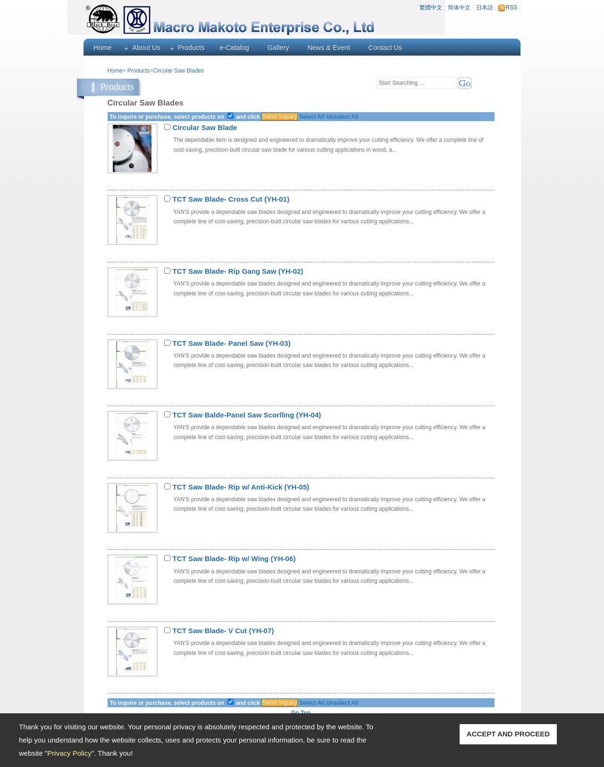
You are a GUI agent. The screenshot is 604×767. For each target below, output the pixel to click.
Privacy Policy (69, 753)
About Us (146, 47)
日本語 (484, 7)
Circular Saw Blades (178, 70)
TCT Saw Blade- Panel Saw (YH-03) (232, 343)
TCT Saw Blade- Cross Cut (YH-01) (231, 199)
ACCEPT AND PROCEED (508, 734)
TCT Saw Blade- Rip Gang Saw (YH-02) (238, 271)
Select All (312, 117)
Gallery (278, 47)
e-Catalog (234, 47)
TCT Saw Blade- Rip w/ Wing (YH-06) (234, 559)
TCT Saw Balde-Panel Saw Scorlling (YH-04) (247, 415)
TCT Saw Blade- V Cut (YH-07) (223, 631)
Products (191, 47)
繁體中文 (430, 7)
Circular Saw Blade (205, 127)
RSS (512, 7)
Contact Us (385, 47)
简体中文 (459, 7)
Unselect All (342, 117)
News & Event (328, 47)
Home (102, 47)
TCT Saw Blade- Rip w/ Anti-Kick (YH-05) (241, 487)
